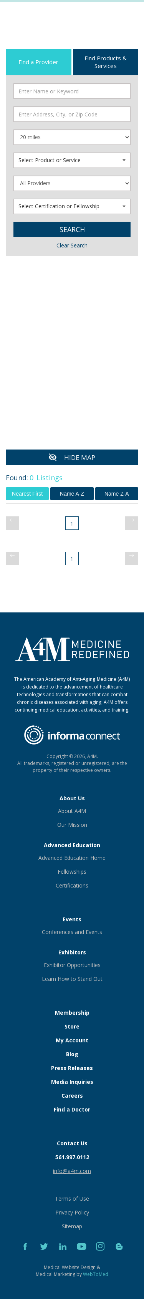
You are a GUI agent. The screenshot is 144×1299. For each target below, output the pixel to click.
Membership (72, 1012)
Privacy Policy (72, 1212)
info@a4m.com (72, 1171)
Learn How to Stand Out (72, 978)
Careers (72, 1095)
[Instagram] (101, 1255)
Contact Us (72, 1143)
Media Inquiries (72, 1081)
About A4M (72, 811)
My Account (72, 1040)
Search (72, 229)
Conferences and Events (72, 932)
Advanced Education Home (72, 857)
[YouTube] (82, 1255)
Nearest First (27, 494)
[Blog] (119, 1255)
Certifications (72, 885)
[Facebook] (26, 1255)
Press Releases (72, 1068)
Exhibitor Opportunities (72, 965)
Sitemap (72, 1226)
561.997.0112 (72, 1157)
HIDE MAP (79, 457)
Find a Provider (38, 62)
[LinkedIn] (63, 1255)
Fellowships (72, 871)
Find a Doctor (72, 1109)
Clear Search (72, 245)
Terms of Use (72, 1198)
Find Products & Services (105, 62)
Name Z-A (116, 494)
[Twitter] (44, 1255)
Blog (72, 1054)
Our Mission (72, 824)
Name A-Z (72, 494)
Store (72, 1026)
